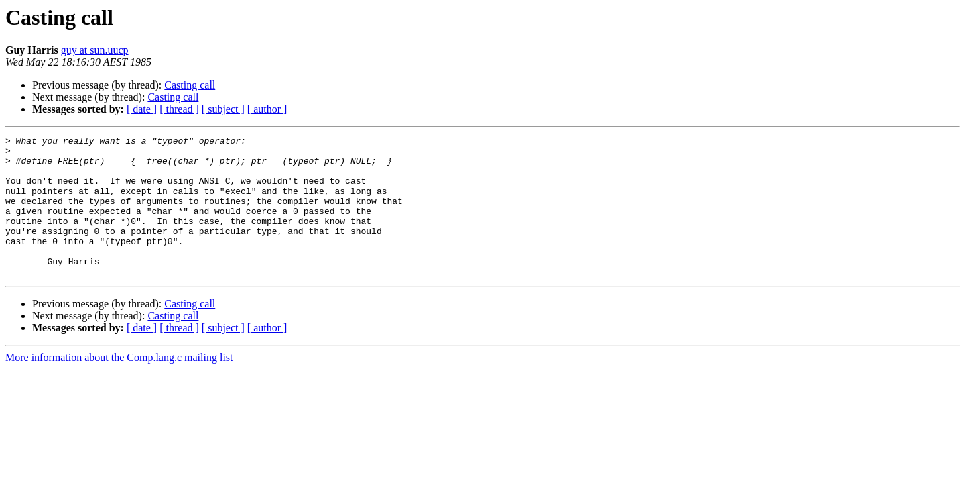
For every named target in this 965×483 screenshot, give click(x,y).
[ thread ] (179, 109)
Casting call (189, 85)
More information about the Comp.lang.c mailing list (119, 385)
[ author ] (267, 109)
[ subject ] (223, 109)
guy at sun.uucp (95, 50)
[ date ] (142, 109)
